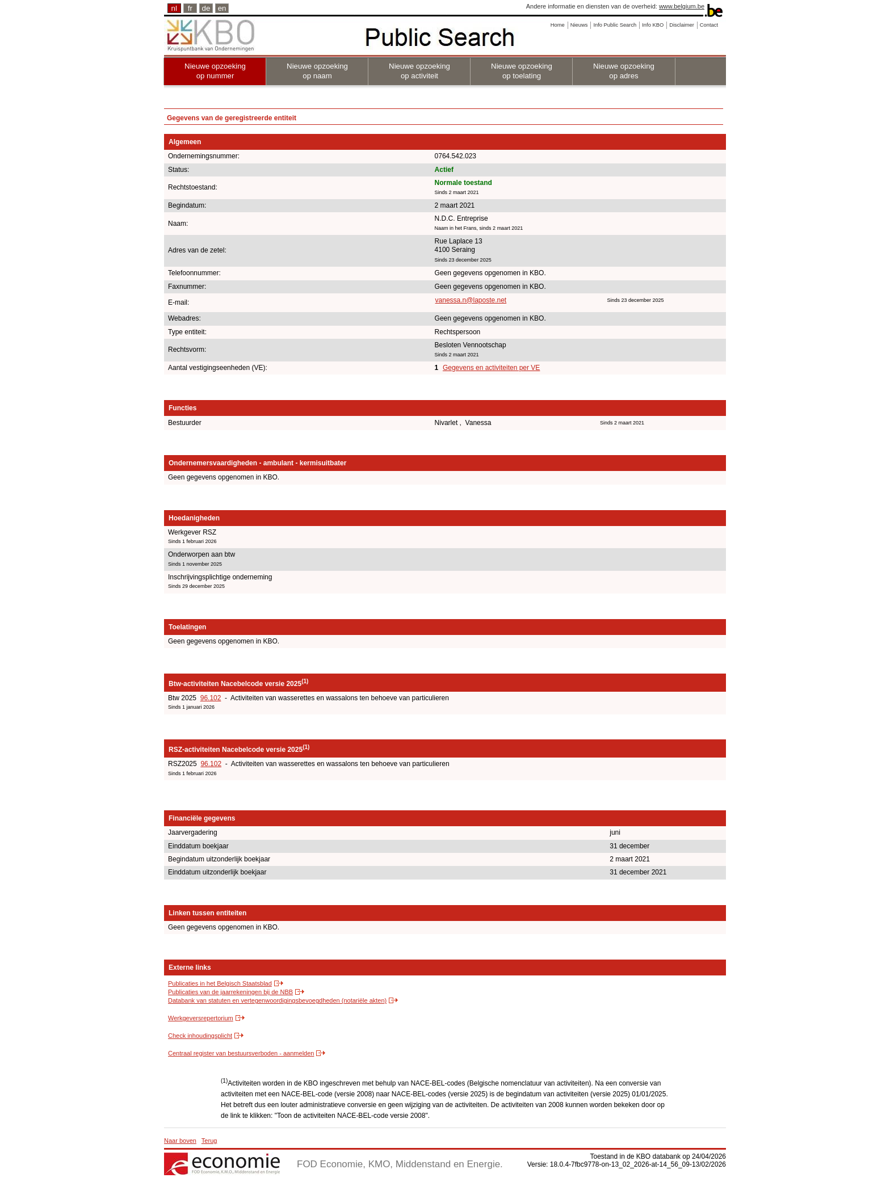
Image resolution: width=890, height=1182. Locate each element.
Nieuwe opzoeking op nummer (215, 71)
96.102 (210, 698)
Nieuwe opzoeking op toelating (521, 71)
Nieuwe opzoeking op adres (623, 71)
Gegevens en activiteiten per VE (491, 368)
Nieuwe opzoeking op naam (317, 71)
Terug (209, 1140)
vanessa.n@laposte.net (471, 300)
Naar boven (180, 1140)
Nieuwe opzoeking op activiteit (419, 71)
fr (190, 8)
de (206, 8)
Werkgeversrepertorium (200, 1018)
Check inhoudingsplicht (200, 1035)
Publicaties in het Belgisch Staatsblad (220, 983)
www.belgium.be (681, 6)
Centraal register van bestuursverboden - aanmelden (241, 1053)
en (222, 8)
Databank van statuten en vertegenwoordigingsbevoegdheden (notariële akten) (277, 1000)
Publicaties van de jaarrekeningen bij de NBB (230, 991)
